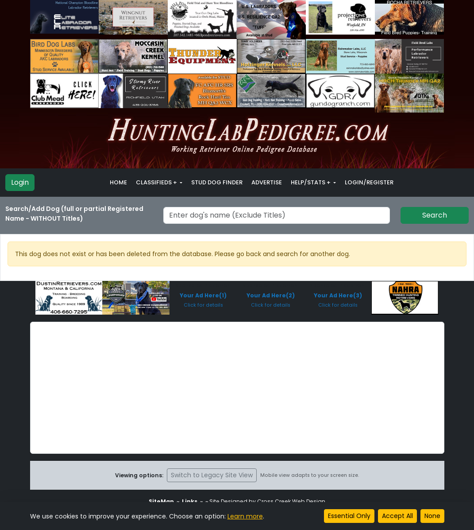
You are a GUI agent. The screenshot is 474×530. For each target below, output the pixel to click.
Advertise (266, 182)
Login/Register (369, 182)
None (432, 515)
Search (434, 215)
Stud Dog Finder (217, 182)
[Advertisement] (237, 388)
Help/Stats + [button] (311, 182)
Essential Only (349, 515)
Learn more (245, 516)
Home (118, 182)
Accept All (397, 515)
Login (20, 182)
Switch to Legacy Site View (212, 475)
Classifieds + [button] (157, 182)
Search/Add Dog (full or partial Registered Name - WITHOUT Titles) (74, 213)
